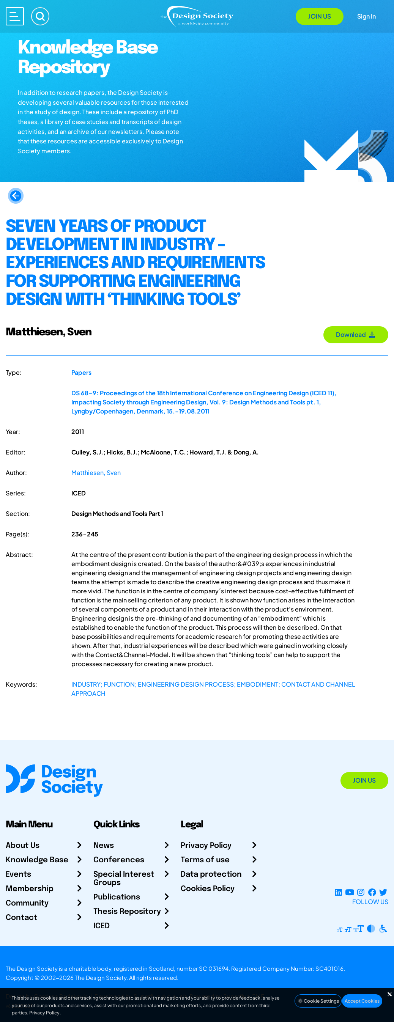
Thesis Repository (127, 912)
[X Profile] (383, 892)
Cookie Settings (318, 1001)
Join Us (319, 16)
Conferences (118, 860)
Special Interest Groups (123, 879)
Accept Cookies (362, 1001)
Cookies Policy (208, 889)
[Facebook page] (372, 892)
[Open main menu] (15, 16)
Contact (21, 918)
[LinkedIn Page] (338, 892)
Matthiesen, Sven (96, 472)
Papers (81, 372)
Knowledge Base (37, 860)
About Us (22, 846)
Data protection (211, 875)
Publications (116, 897)
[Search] (40, 16)
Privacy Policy (206, 846)
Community (27, 903)
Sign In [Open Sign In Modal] (366, 16)
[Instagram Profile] (361, 892)
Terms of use (205, 860)
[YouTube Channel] (349, 892)
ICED (101, 926)
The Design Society (100, 977)
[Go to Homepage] (197, 16)
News (103, 846)
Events (18, 875)
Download (356, 334)
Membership (30, 889)
